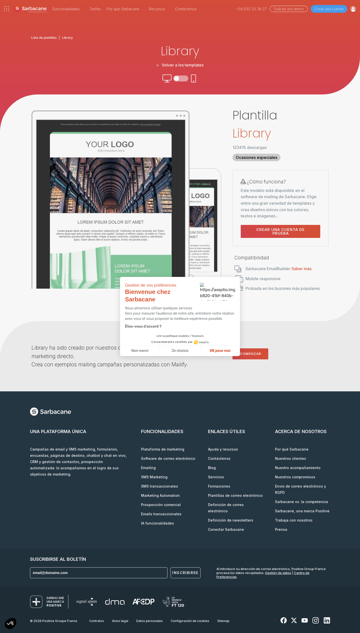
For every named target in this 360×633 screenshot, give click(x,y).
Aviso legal (120, 621)
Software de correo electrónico (168, 458)
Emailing (148, 468)
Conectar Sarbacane (226, 529)
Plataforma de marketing (162, 449)
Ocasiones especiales (256, 157)
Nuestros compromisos (295, 477)
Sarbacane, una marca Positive (302, 511)
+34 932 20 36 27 (251, 8)
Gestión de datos (278, 573)
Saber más (302, 268)
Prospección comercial (161, 505)
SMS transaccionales (159, 486)
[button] (10, 624)
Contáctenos (186, 8)
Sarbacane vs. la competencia (301, 502)
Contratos (96, 621)
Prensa (281, 529)
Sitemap (223, 621)
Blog (212, 468)
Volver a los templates (180, 64)
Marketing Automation (160, 495)
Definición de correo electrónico (226, 508)
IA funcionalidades (157, 523)
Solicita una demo (289, 8)
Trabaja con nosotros (293, 520)
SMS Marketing (154, 477)
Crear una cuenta (329, 8)
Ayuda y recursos (223, 449)
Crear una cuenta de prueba (280, 231)
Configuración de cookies (190, 621)
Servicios (216, 477)
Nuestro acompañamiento (297, 468)
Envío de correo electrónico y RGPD (300, 489)
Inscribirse (185, 573)
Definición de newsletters (230, 520)
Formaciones (219, 486)
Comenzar (250, 354)
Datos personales (149, 621)
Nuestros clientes (290, 458)
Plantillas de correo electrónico (235, 495)
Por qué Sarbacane (291, 449)
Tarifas (95, 8)
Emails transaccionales (161, 514)
